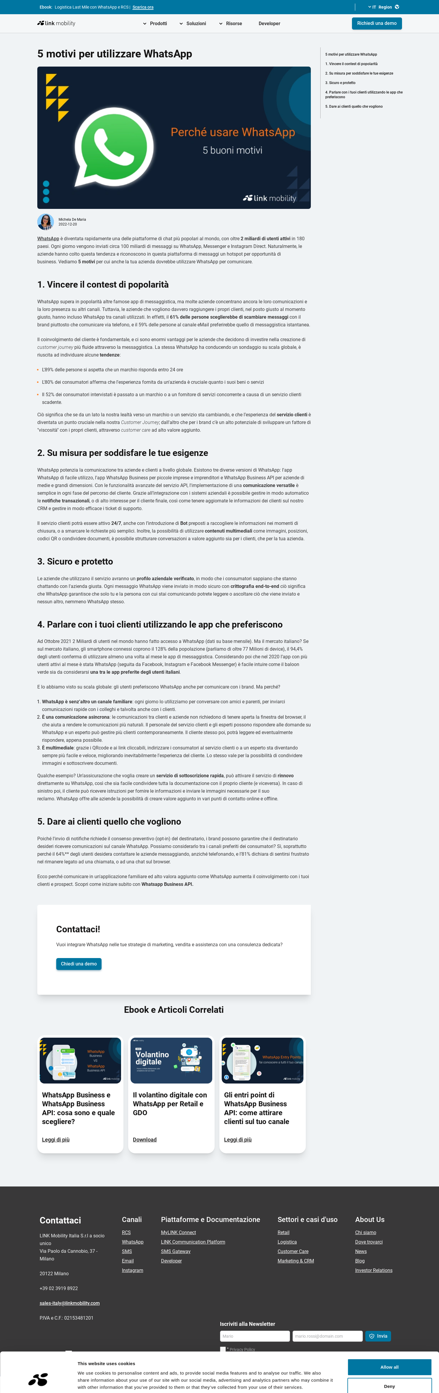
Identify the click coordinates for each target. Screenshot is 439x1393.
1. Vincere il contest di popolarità (351, 64)
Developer (269, 23)
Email (128, 1261)
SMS (127, 1251)
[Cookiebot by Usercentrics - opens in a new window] (38, 1381)
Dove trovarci (369, 1242)
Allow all (389, 1334)
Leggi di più (56, 1139)
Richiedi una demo (377, 23)
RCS (126, 1232)
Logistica (287, 1242)
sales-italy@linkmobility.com (70, 1303)
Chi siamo (365, 1232)
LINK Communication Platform (193, 1242)
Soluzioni (196, 23)
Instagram (132, 1270)
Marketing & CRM (296, 1261)
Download (145, 1139)
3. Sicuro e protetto (340, 83)
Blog (360, 1261)
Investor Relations (374, 1270)
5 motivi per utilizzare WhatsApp (351, 54)
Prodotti (158, 23)
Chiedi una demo (79, 964)
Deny (389, 1354)
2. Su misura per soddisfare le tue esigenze (359, 73)
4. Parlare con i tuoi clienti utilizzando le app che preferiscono (364, 94)
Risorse (234, 23)
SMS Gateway (176, 1251)
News (361, 1251)
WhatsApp (48, 238)
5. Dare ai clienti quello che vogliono (354, 106)
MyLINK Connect (178, 1232)
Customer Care (293, 1251)
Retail (284, 1232)
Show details (310, 1381)
